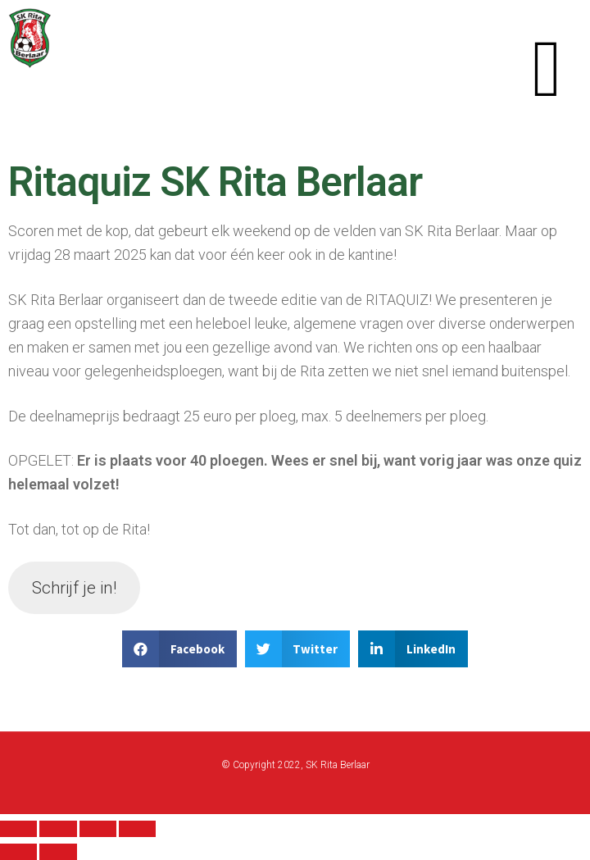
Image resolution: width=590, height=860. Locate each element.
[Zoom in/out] (137, 829)
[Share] (57, 829)
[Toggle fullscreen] (97, 829)
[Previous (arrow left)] (18, 852)
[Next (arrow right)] (57, 852)
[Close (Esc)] (18, 829)
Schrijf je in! (74, 588)
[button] (547, 68)
